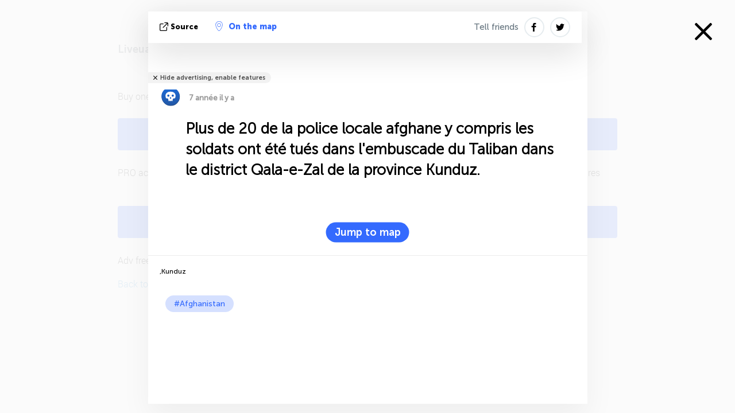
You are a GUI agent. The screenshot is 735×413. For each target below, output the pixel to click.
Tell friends (496, 27)
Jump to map (368, 232)
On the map (246, 26)
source (180, 26)
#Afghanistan (199, 304)
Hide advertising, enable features (212, 77)
